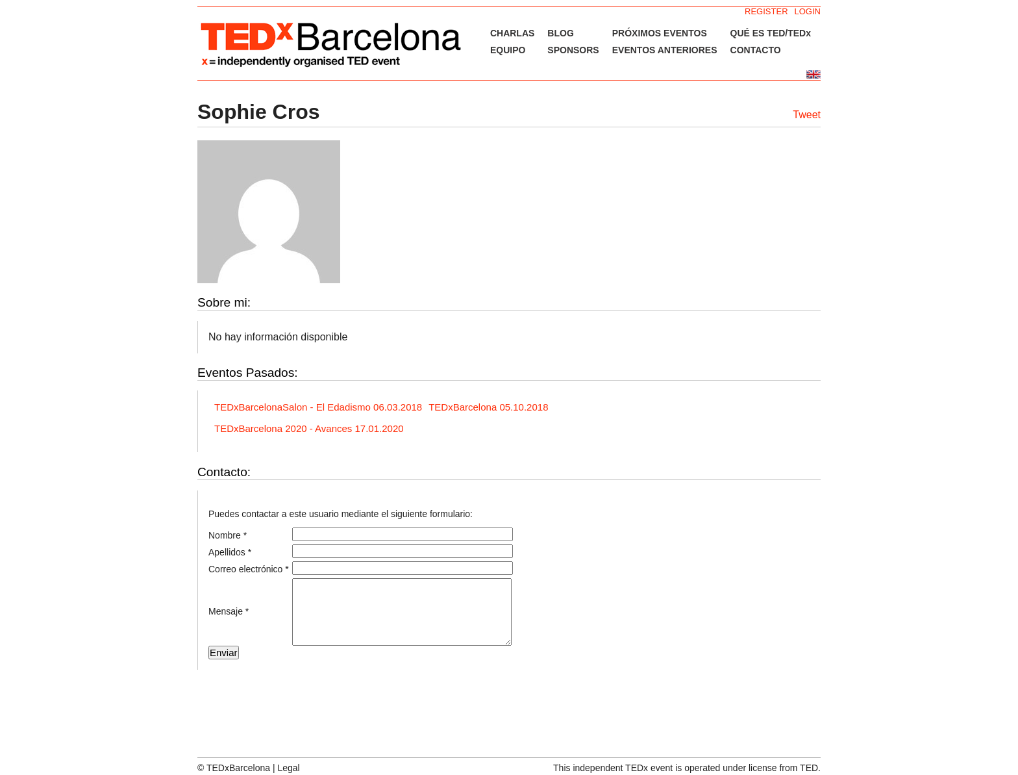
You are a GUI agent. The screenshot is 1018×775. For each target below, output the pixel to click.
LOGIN (808, 11)
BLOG (560, 33)
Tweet (807, 114)
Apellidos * (229, 552)
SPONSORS (573, 50)
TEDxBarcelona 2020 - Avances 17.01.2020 (309, 428)
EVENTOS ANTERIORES (664, 50)
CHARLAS (512, 33)
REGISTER (766, 11)
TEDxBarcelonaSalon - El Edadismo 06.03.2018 (318, 407)
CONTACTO (755, 50)
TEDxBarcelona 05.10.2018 (488, 407)
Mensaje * (228, 611)
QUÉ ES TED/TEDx (770, 33)
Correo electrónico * (248, 569)
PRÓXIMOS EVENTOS (659, 33)
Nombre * (227, 535)
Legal (288, 768)
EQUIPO (507, 50)
